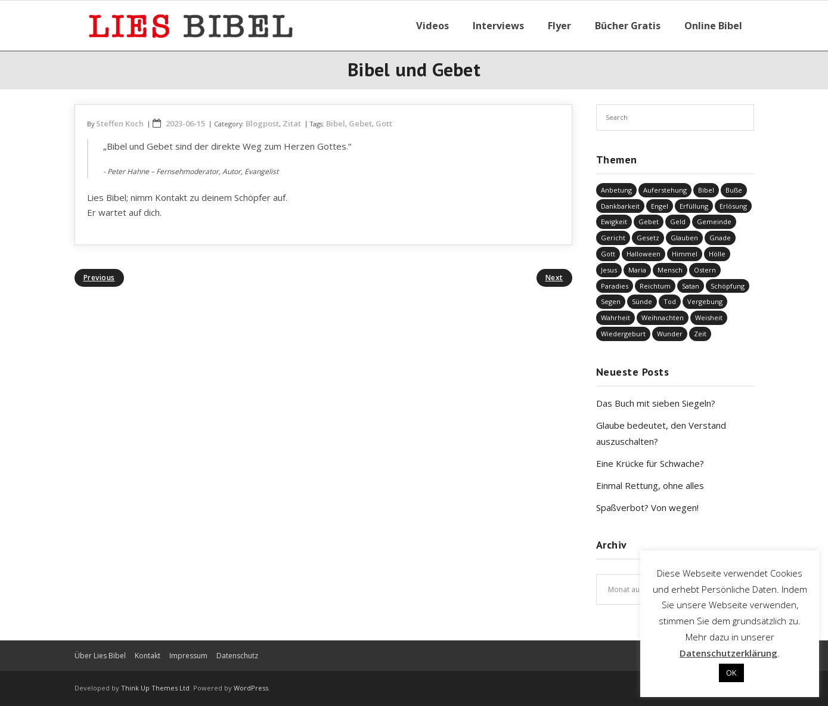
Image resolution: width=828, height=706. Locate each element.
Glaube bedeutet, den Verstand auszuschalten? (661, 433)
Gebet (360, 123)
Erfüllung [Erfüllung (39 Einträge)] (694, 206)
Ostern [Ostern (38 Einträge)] (705, 269)
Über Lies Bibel (100, 656)
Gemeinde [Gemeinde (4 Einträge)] (714, 221)
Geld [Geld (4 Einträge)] (678, 221)
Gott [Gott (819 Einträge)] (608, 253)
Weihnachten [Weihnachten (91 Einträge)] (662, 317)
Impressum (188, 656)
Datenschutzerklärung (728, 653)
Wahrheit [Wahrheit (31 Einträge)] (615, 317)
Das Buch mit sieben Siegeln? (655, 403)
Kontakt (147, 656)
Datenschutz (237, 656)
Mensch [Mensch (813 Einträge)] (670, 269)
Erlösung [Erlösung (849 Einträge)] (733, 206)
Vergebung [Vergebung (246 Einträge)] (704, 301)
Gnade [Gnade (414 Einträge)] (720, 237)
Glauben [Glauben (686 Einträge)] (684, 237)
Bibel (335, 123)
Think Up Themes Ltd (155, 687)
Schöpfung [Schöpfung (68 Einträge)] (728, 285)
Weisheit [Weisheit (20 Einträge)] (708, 317)
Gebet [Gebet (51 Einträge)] (648, 221)
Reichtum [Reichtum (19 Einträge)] (655, 285)
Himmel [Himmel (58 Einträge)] (684, 253)
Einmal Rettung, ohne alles (650, 485)
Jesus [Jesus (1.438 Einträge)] (609, 269)
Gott (384, 123)
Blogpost (262, 123)
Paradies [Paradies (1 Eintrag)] (614, 285)
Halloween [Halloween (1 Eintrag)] (643, 253)
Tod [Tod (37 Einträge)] (669, 301)
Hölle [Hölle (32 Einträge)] (717, 253)
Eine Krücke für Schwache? (650, 463)
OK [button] (731, 672)
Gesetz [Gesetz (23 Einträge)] (648, 237)
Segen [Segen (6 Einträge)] (611, 301)
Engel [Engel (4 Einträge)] (659, 206)
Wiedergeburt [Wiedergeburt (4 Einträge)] (623, 333)
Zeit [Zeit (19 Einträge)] (700, 333)
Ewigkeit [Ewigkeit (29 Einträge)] (614, 221)
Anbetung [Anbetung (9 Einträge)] (616, 189)
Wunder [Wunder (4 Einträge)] (670, 333)
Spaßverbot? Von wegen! (647, 507)
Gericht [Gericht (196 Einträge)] (613, 237)
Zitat (292, 123)
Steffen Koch (120, 123)
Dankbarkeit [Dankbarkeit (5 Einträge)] (620, 206)
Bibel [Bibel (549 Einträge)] (706, 189)
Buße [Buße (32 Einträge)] (733, 189)
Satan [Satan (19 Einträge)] (690, 285)
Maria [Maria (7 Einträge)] (637, 269)
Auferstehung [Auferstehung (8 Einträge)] (665, 189)
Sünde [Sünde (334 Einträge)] (642, 301)
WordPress (251, 687)
